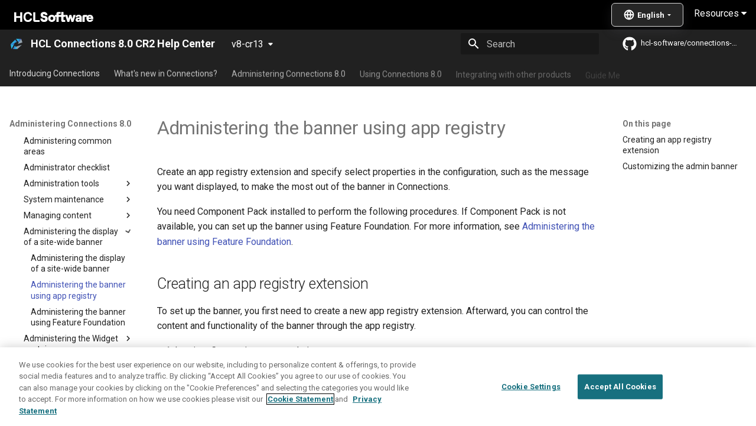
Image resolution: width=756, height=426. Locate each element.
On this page (647, 123)
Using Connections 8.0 (401, 73)
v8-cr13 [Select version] (247, 44)
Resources (720, 13)
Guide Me (602, 73)
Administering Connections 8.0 (289, 73)
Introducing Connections (54, 73)
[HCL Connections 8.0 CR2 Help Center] (16, 44)
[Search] (530, 43)
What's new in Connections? (165, 73)
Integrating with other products (513, 73)
